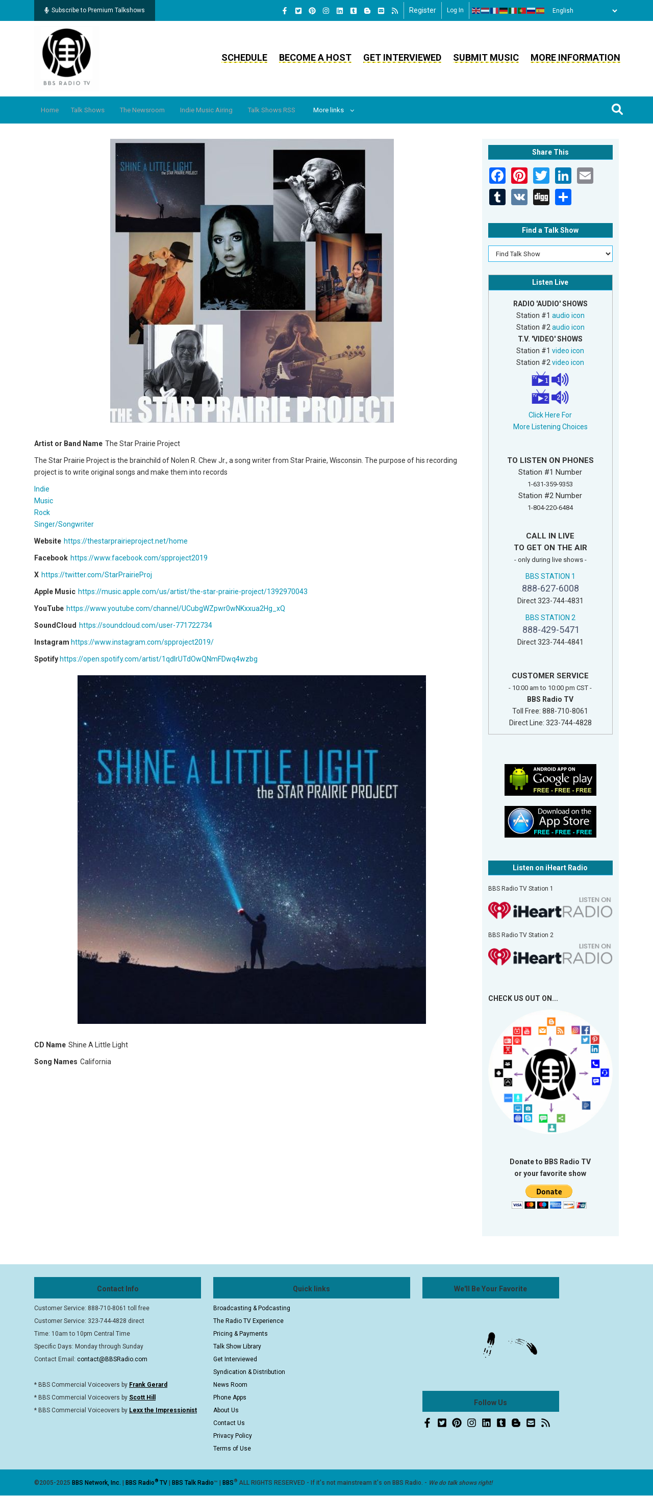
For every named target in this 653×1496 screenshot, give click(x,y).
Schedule (244, 57)
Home (53, 110)
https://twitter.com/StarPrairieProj (96, 575)
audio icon (568, 315)
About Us (226, 1410)
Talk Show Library (237, 1346)
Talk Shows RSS (304, 110)
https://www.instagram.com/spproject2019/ (142, 642)
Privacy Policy (232, 1435)
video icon (568, 351)
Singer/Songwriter (64, 524)
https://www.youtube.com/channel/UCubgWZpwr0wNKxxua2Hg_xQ (175, 608)
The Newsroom (159, 110)
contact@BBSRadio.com (112, 1359)
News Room (230, 1384)
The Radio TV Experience (248, 1321)
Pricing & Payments (240, 1333)
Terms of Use (232, 1448)
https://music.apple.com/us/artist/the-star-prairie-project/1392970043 (193, 591)
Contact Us (229, 1423)
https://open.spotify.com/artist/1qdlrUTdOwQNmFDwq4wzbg (159, 659)
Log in (455, 10)
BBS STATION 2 (550, 618)
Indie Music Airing (231, 110)
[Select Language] (582, 11)
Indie (41, 489)
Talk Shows (97, 110)
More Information (575, 57)
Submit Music (486, 57)
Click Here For (550, 415)
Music (43, 501)
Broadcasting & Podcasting (251, 1308)
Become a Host (315, 57)
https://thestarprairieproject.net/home (126, 541)
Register (422, 10)
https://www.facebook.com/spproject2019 (139, 558)
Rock (42, 512)
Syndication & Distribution (249, 1372)
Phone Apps (229, 1397)
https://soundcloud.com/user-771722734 (145, 625)
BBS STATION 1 (550, 576)
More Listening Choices (550, 427)
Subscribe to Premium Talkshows (94, 10)
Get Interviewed (402, 57)
